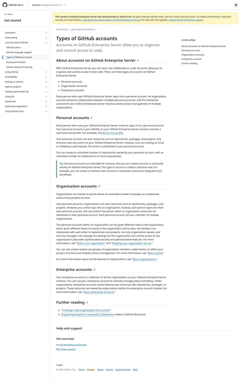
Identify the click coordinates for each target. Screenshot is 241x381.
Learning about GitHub (82, 29)
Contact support (66, 349)
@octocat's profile (113, 133)
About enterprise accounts (98, 292)
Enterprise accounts (76, 269)
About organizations (144, 259)
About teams (155, 253)
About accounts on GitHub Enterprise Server (97, 60)
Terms (82, 369)
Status (100, 369)
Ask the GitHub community (71, 344)
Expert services (123, 369)
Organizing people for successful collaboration (88, 314)
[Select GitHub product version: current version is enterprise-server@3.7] (49, 5)
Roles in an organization (91, 243)
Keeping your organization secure (131, 243)
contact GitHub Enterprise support (185, 19)
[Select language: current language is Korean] (236, 4)
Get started (12, 20)
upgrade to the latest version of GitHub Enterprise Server (111, 19)
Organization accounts (78, 186)
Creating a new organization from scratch (86, 310)
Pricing (109, 369)
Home (8, 14)
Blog (135, 369)
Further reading (72, 302)
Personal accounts (74, 117)
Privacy (91, 369)
